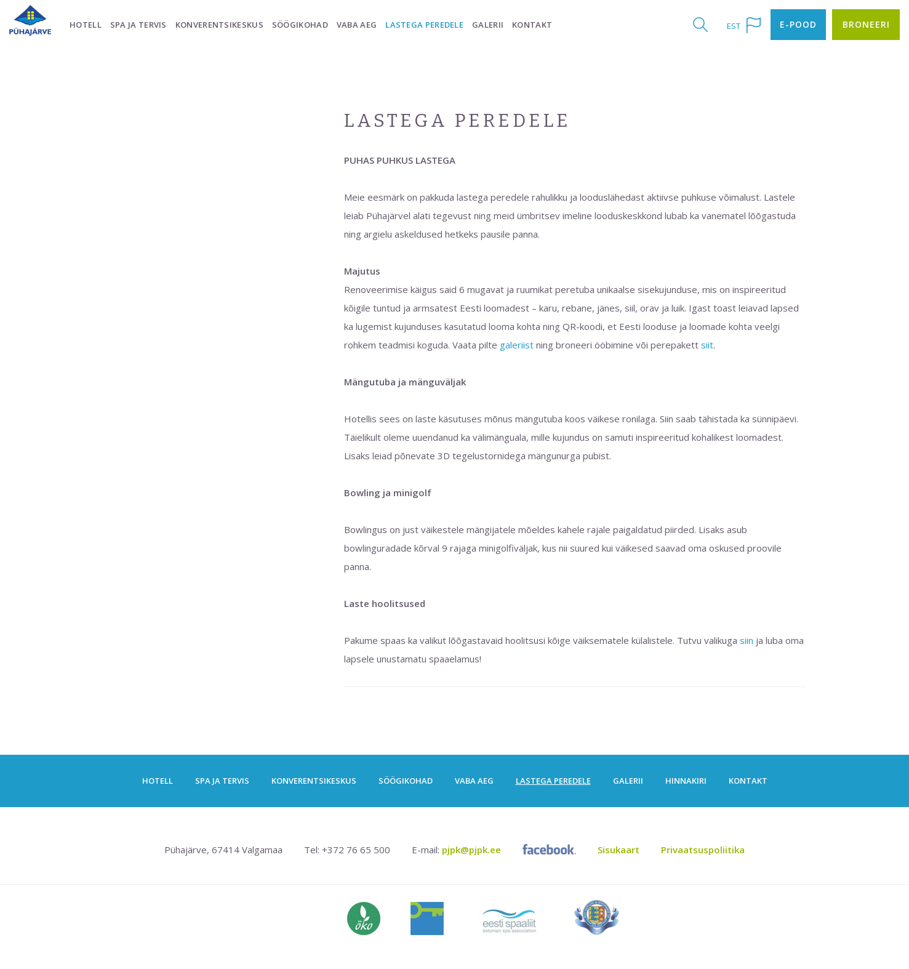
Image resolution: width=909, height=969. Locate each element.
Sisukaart (618, 849)
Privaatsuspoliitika (703, 849)
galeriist (517, 345)
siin (746, 640)
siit (707, 345)
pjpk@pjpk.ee (471, 849)
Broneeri (866, 24)
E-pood (798, 24)
